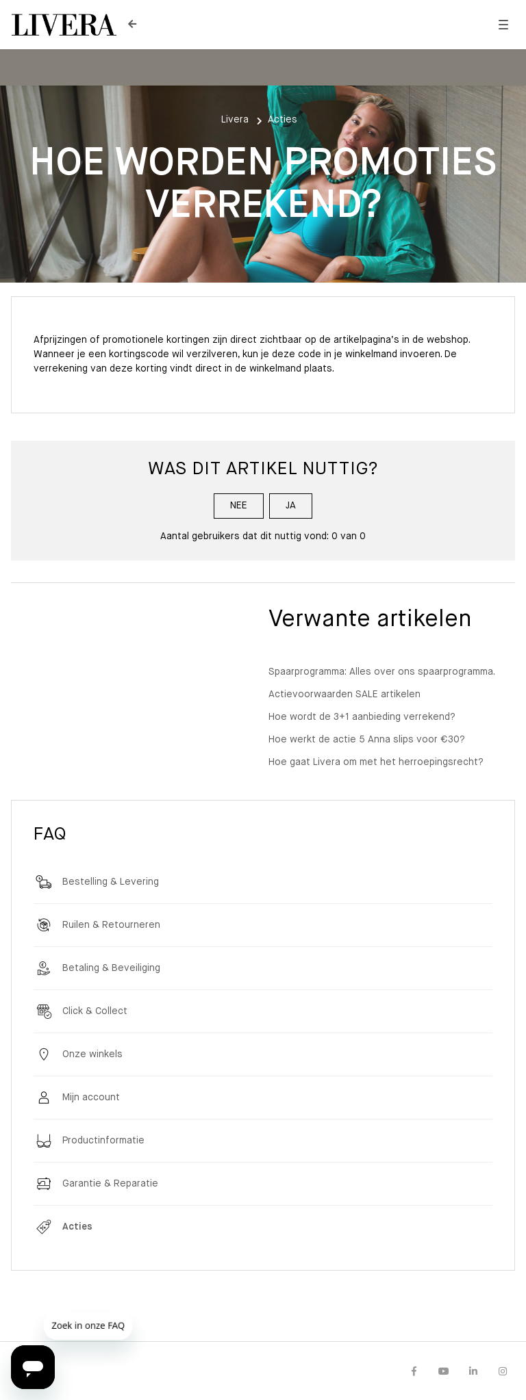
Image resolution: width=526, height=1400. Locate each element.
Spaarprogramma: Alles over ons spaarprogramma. (381, 672)
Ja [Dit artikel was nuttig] (291, 505)
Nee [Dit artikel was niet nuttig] (238, 505)
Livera (235, 120)
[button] (503, 25)
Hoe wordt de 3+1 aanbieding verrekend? (361, 717)
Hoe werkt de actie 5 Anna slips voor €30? (366, 739)
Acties (282, 120)
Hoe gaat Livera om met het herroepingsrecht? (376, 762)
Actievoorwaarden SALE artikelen (344, 694)
